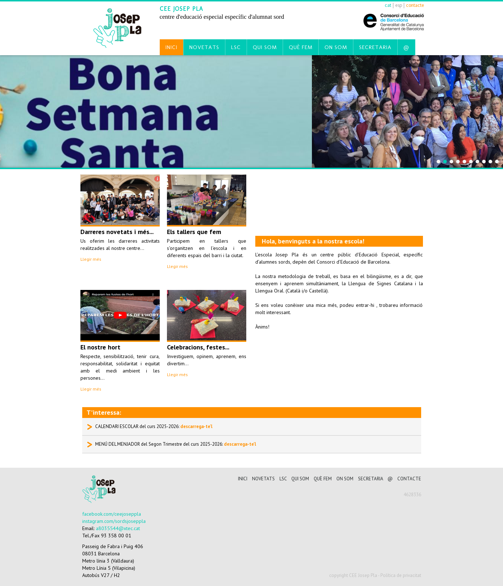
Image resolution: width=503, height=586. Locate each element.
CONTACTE (409, 479)
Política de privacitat (400, 575)
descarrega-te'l (196, 426)
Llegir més (90, 259)
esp (398, 5)
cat (388, 5)
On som (336, 47)
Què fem (301, 47)
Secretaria (375, 47)
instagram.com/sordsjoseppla (114, 521)
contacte (415, 5)
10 (497, 161)
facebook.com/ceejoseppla (111, 514)
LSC (236, 47)
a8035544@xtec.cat (118, 528)
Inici (171, 47)
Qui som (265, 47)
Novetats (204, 47)
